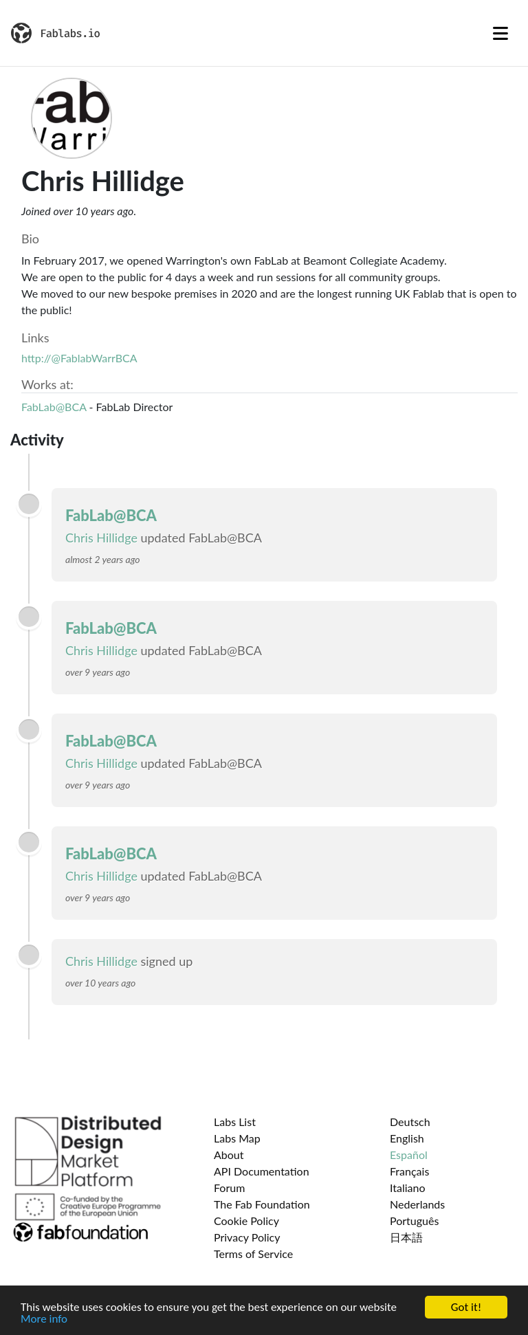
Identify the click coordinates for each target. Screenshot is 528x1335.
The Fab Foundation (262, 1204)
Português (414, 1220)
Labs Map (237, 1138)
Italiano (408, 1187)
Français (409, 1171)
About (229, 1154)
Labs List (235, 1121)
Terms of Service (253, 1253)
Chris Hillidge (101, 537)
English (407, 1138)
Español (409, 1154)
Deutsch (410, 1121)
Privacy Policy (247, 1237)
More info (44, 1319)
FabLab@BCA (53, 406)
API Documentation (261, 1171)
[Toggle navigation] (500, 33)
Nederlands (417, 1204)
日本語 (406, 1237)
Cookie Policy (246, 1220)
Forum (229, 1187)
